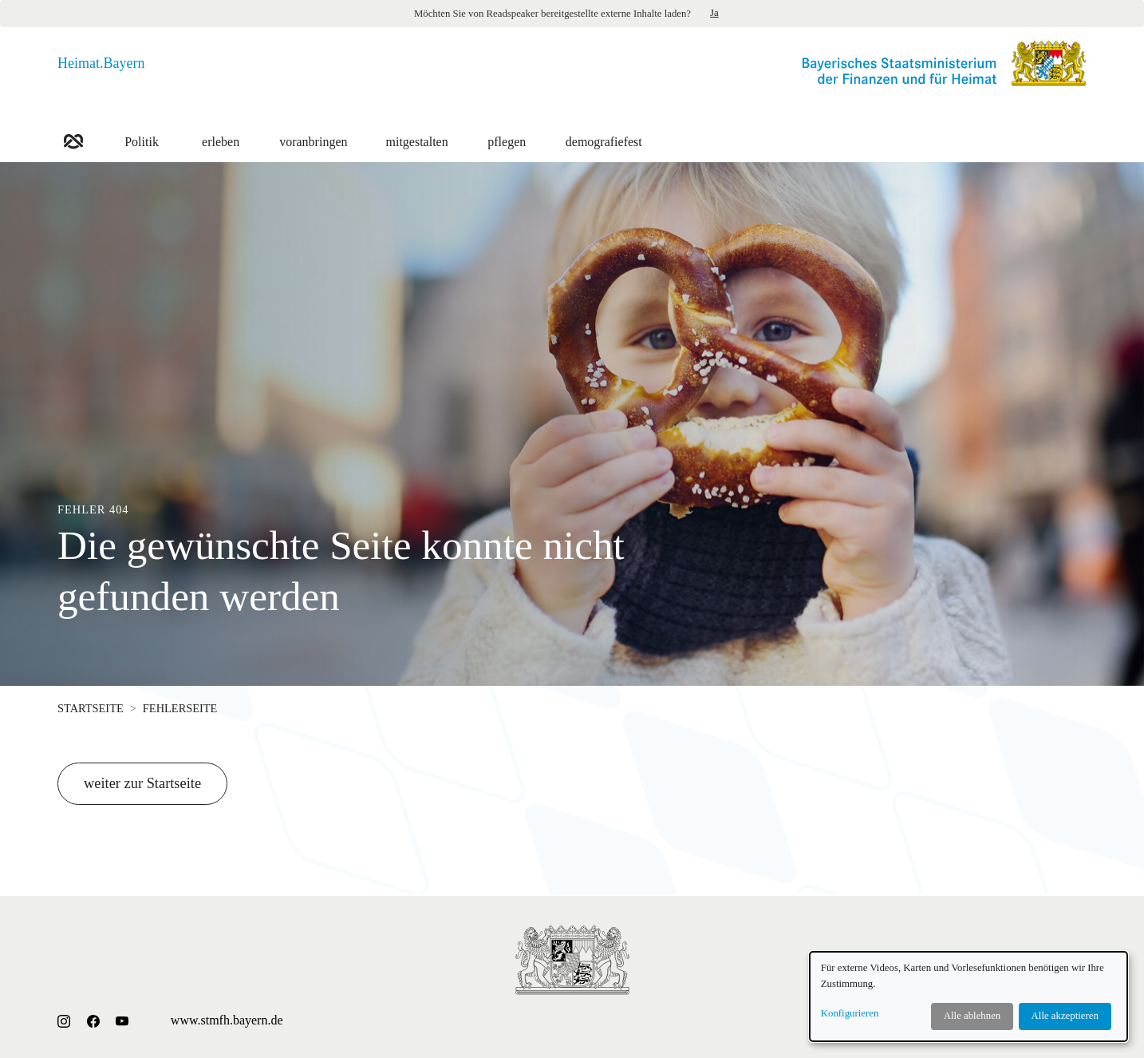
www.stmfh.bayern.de (227, 1020)
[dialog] (968, 996)
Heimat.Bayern (100, 63)
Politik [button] (141, 133)
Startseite (90, 708)
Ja (714, 12)
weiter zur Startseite (142, 783)
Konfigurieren (850, 1013)
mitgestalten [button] (417, 133)
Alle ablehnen (972, 1015)
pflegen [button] (507, 133)
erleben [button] (220, 133)
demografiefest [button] (604, 133)
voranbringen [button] (313, 133)
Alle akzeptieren (1065, 1015)
